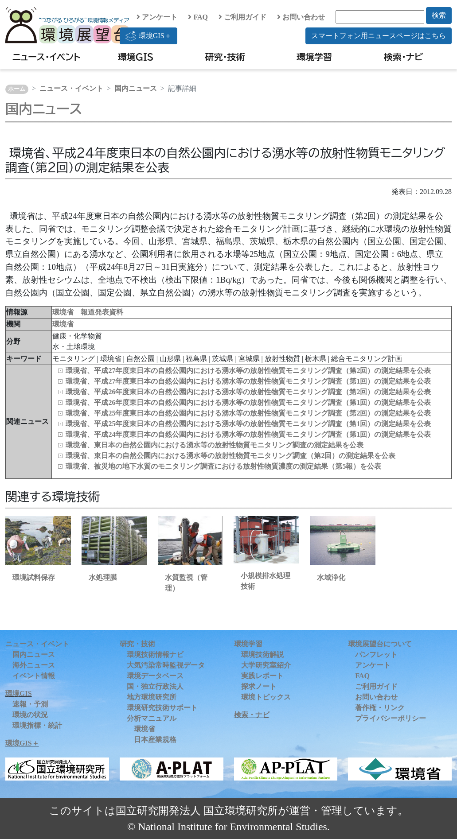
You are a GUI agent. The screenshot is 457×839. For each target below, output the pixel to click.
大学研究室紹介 (266, 665)
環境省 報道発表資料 (87, 312)
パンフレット (376, 654)
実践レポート (262, 676)
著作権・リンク (380, 707)
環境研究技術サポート (162, 707)
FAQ (198, 17)
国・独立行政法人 (155, 686)
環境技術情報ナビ (155, 654)
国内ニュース (135, 88)
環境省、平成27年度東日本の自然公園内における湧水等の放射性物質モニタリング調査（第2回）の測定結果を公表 (248, 370)
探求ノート (259, 686)
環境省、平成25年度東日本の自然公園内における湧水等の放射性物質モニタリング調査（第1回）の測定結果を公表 (248, 423)
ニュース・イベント (46, 56)
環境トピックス (266, 697)
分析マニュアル (151, 718)
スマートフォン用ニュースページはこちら (378, 35)
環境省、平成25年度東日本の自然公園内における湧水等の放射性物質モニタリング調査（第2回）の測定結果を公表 (248, 413)
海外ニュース (33, 665)
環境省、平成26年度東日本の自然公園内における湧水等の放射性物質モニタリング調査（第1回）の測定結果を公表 (248, 402)
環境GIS (136, 56)
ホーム (16, 89)
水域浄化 (331, 577)
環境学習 (314, 56)
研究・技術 (225, 56)
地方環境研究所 (151, 697)
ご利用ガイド (242, 17)
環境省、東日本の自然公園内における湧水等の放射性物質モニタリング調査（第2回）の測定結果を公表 (230, 455)
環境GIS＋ (148, 36)
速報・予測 (30, 704)
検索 (439, 15)
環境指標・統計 (37, 725)
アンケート (157, 17)
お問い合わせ (301, 17)
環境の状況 (30, 715)
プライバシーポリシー (390, 718)
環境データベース (155, 676)
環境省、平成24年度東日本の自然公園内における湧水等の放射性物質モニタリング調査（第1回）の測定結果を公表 (248, 434)
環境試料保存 (33, 577)
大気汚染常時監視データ (166, 665)
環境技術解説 (262, 654)
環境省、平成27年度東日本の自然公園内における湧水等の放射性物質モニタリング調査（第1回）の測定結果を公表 (248, 381)
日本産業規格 (155, 739)
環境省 (63, 324)
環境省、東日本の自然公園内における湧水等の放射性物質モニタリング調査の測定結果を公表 (214, 445)
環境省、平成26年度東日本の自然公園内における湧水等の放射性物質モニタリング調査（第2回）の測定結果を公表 (248, 392)
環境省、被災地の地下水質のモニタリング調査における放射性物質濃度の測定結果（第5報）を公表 (223, 466)
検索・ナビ (403, 56)
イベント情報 (33, 676)
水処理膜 (103, 577)
